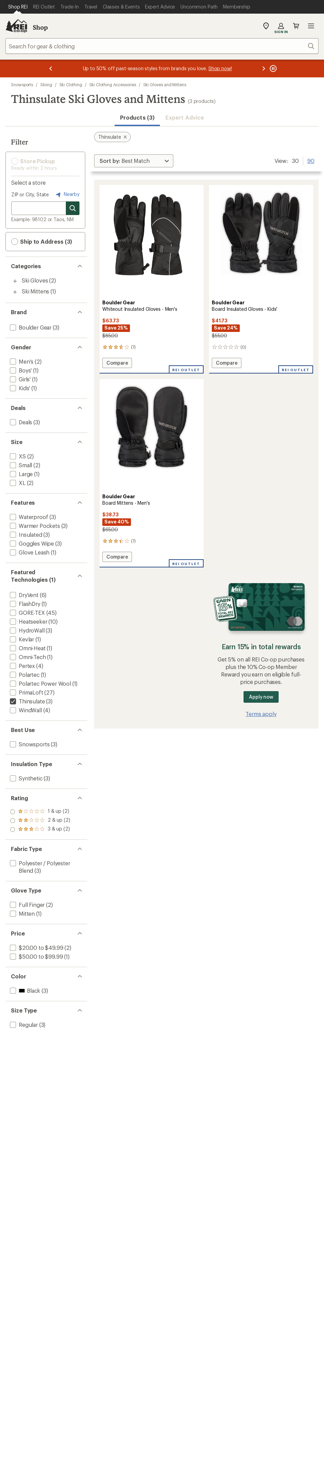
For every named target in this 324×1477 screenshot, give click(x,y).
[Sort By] (133, 160)
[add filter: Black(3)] (24, 990)
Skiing (46, 84)
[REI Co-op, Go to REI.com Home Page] (16, 26)
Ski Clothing (70, 84)
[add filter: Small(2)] (20, 465)
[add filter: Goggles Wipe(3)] (31, 543)
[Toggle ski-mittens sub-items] (15, 292)
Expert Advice (184, 117)
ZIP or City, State (30, 194)
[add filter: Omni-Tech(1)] (27, 657)
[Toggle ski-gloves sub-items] (15, 281)
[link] (151, 241)
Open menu (311, 26)
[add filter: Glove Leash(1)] (29, 552)
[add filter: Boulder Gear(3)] (30, 327)
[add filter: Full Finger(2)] (27, 904)
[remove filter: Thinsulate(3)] (27, 701)
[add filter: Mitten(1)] (22, 913)
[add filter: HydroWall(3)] (27, 630)
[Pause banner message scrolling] (272, 68)
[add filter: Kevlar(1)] (21, 639)
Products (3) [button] (137, 117)
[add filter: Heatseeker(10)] (28, 621)
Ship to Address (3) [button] (41, 241)
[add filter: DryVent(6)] (24, 595)
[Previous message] (51, 68)
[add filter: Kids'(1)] (19, 388)
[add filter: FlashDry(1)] (24, 603)
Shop (40, 27)
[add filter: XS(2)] (17, 456)
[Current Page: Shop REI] (17, 7)
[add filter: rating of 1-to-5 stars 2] (40, 829)
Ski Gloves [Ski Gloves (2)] (35, 280)
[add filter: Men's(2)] (21, 361)
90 (310, 160)
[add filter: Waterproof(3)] (28, 517)
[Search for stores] (72, 208)
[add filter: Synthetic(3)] (26, 778)
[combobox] (162, 46)
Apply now (261, 697)
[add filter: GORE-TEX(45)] (27, 612)
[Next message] (264, 68)
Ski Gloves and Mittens (164, 84)
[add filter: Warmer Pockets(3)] (34, 525)
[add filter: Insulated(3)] (25, 534)
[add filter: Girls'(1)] (20, 379)
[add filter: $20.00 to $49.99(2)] (36, 947)
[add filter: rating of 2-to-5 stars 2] (40, 820)
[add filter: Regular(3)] (23, 1024)
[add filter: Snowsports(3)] (29, 744)
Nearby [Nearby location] (66, 195)
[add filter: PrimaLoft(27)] (26, 692)
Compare (117, 364)
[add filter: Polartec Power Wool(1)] (40, 683)
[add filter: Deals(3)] (20, 422)
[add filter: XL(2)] (17, 482)
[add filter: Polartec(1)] (24, 674)
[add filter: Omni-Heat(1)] (27, 648)
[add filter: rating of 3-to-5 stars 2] (40, 811)
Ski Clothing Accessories (112, 84)
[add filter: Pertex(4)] (22, 666)
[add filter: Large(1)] (21, 474)
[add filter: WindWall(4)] (25, 710)
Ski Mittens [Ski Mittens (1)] (35, 291)
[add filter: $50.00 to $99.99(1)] (36, 956)
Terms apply (261, 714)
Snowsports (22, 84)
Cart (296, 26)
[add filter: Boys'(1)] (20, 370)
